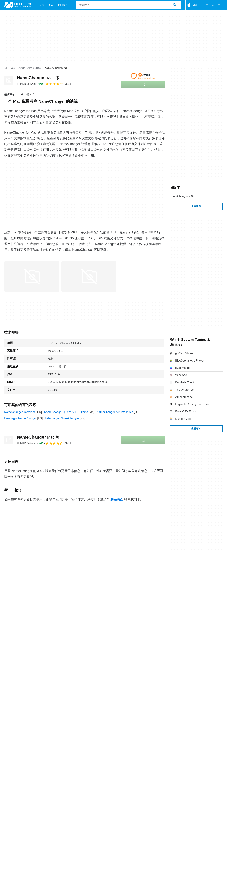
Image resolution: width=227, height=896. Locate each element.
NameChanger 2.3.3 (182, 196)
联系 (18, 731)
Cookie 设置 (97, 738)
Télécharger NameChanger (62, 418)
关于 (7, 731)
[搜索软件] (174, 5)
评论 (51, 5)
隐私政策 (49, 738)
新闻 (41, 5)
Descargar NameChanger (20, 418)
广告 (28, 731)
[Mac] (12, 68)
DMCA (80, 738)
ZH (216, 5)
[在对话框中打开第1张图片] (88, 276)
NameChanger (38, 77)
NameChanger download (20, 412)
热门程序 (63, 5)
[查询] (128, 5)
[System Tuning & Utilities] (29, 68)
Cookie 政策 (31, 738)
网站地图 (42, 731)
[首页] (5, 68)
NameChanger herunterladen (114, 412)
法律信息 (65, 738)
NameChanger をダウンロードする (66, 412)
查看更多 (196, 206)
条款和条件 (11, 738)
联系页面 (116, 499)
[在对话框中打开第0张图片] (31, 276)
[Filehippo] (17, 5)
